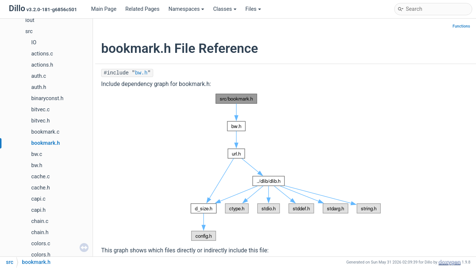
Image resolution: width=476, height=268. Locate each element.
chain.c (39, 221)
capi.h (38, 210)
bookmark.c (45, 132)
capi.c (38, 199)
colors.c (40, 243)
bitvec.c (40, 109)
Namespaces (186, 9)
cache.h (40, 188)
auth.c (38, 76)
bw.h (36, 165)
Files (253, 9)
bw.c (36, 154)
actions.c (42, 54)
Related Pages (142, 9)
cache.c (40, 176)
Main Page (103, 9)
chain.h (39, 232)
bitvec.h (40, 121)
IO (33, 42)
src (29, 31)
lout (29, 20)
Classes (225, 9)
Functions (461, 26)
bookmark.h (45, 143)
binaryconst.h (47, 98)
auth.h (38, 87)
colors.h (40, 255)
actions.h (42, 65)
